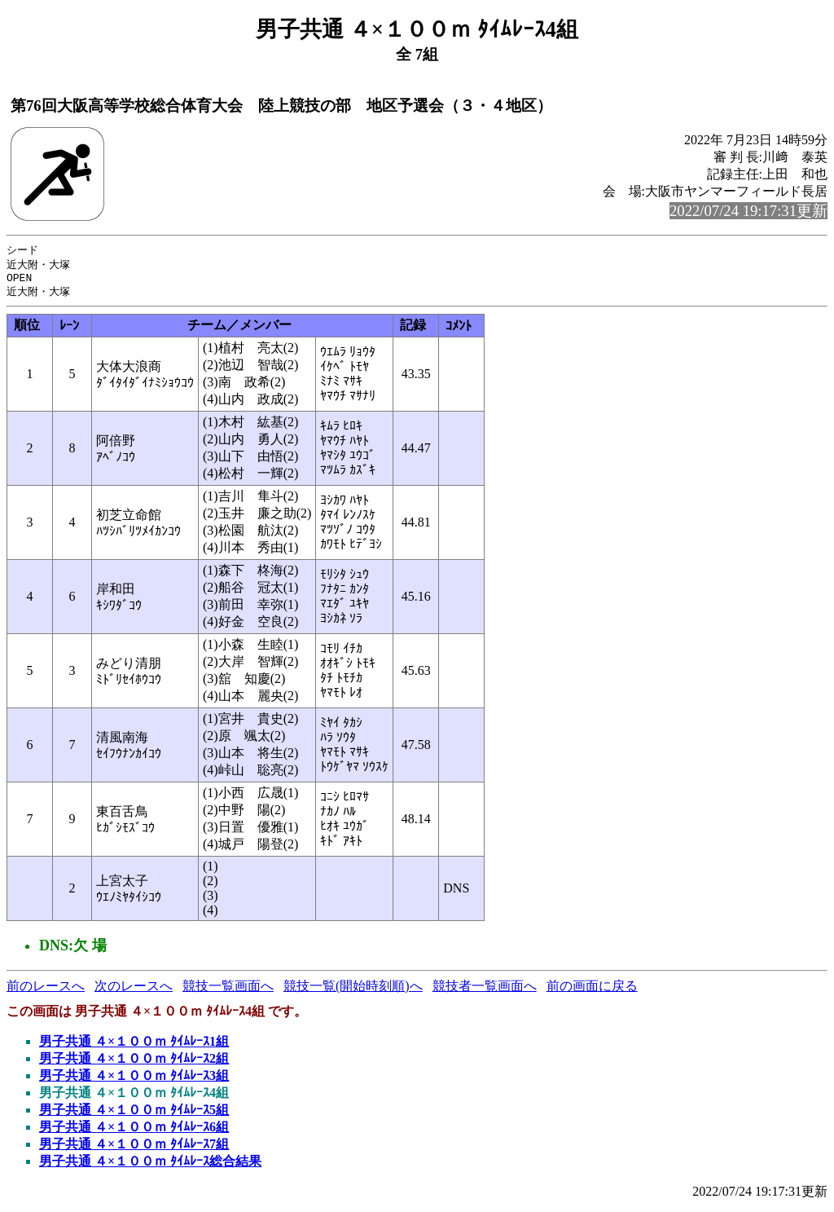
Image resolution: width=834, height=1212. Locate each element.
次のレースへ (133, 991)
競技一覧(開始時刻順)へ (353, 991)
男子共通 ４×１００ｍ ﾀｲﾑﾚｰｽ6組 (134, 1132)
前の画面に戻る (592, 991)
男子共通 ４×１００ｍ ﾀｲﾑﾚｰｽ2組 (134, 1063)
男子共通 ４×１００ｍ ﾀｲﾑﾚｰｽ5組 (134, 1115)
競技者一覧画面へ (484, 991)
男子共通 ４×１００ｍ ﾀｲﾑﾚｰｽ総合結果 (150, 1166)
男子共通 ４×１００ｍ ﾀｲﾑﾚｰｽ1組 (134, 1046)
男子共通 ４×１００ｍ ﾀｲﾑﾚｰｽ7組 (134, 1149)
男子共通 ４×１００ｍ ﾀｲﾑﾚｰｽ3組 (134, 1080)
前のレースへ (46, 991)
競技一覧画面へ (228, 991)
